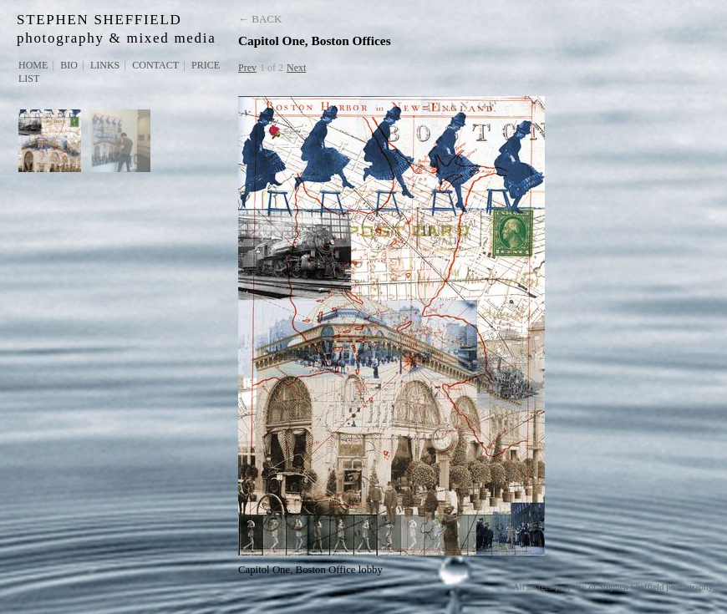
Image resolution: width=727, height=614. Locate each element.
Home (33, 65)
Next (296, 68)
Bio (69, 65)
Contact (155, 65)
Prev (247, 68)
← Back (260, 19)
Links (104, 65)
